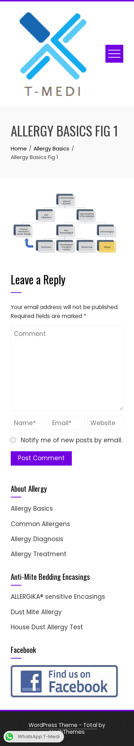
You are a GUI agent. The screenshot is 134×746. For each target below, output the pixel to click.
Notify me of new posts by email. (71, 440)
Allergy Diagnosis (37, 539)
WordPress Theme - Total (63, 725)
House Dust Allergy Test (47, 627)
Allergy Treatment (38, 554)
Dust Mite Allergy (36, 612)
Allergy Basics (32, 508)
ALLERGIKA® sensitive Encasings (58, 596)
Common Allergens (40, 524)
